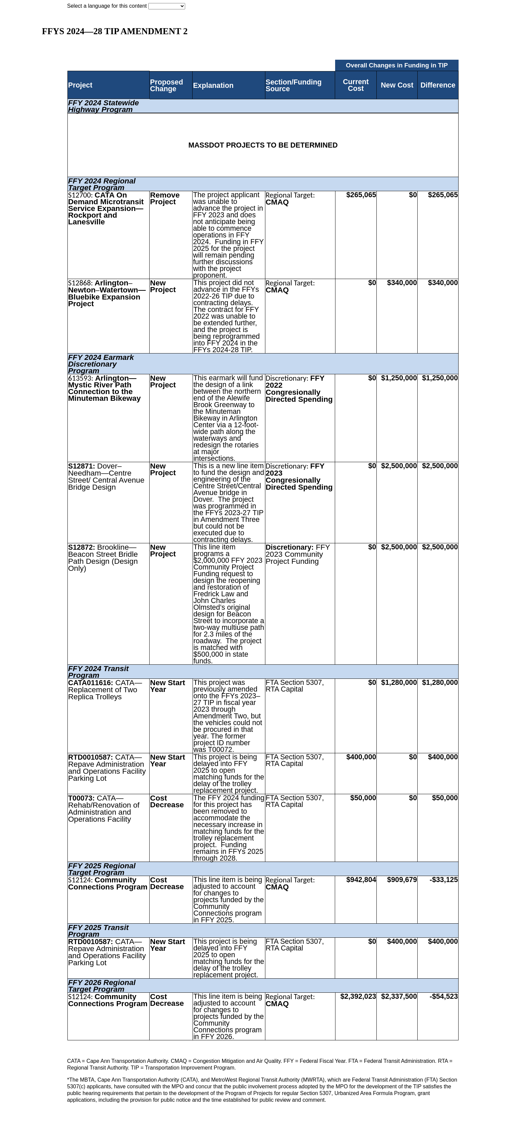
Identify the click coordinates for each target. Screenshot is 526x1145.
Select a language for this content (107, 6)
